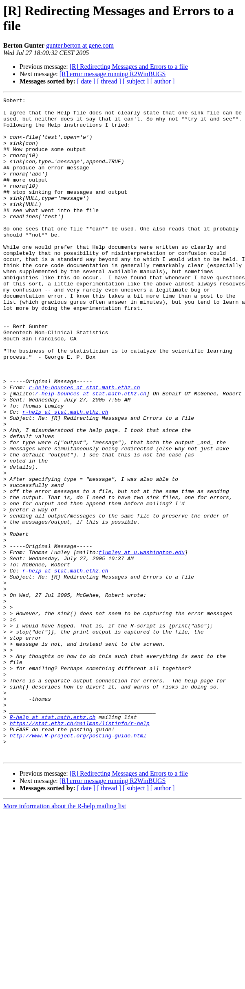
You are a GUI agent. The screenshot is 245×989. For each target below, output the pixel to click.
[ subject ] (136, 81)
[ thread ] (109, 81)
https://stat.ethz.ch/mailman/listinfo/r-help (80, 849)
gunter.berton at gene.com (80, 45)
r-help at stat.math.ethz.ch (65, 475)
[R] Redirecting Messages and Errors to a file (129, 66)
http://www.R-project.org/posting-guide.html (78, 863)
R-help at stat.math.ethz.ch (53, 841)
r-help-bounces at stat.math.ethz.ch (84, 446)
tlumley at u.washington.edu (142, 643)
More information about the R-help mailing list (64, 937)
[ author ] (162, 81)
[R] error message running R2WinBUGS (113, 73)
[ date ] (86, 81)
